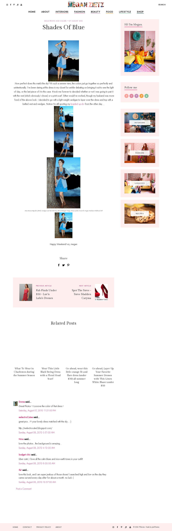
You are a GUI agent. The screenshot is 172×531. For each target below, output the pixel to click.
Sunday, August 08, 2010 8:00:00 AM (37, 463)
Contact (27, 527)
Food (109, 11)
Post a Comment (23, 488)
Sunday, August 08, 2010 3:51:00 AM (37, 432)
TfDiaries (142, 527)
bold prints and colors (55, 21)
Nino (21, 439)
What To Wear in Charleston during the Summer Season (24, 372)
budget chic (25, 454)
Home (32, 11)
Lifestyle (125, 11)
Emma (22, 402)
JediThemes (155, 527)
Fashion (79, 11)
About (45, 11)
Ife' (20, 470)
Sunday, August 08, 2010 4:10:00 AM (37, 448)
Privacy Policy (44, 527)
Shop (140, 11)
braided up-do (77, 104)
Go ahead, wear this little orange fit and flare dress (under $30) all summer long (77, 375)
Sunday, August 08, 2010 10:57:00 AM (37, 482)
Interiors (61, 11)
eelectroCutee (26, 417)
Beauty (95, 11)
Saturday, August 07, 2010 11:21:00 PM (37, 410)
